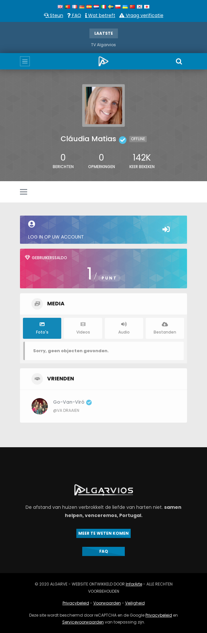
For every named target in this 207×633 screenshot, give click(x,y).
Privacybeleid (76, 603)
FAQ (74, 15)
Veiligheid (135, 603)
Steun (53, 15)
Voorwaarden (107, 603)
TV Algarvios (103, 45)
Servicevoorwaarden (83, 622)
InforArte (134, 584)
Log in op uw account (103, 230)
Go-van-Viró (72, 402)
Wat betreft (100, 15)
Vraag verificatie (141, 15)
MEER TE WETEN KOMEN (103, 533)
